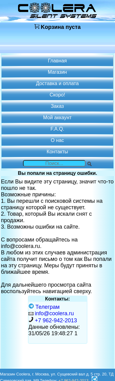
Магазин (57, 72)
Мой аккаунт (57, 117)
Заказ (57, 106)
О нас (57, 140)
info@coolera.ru (54, 313)
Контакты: (57, 298)
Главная (57, 60)
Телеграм (44, 307)
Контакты (57, 151)
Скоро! (57, 94)
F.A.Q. (57, 129)
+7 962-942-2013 (56, 320)
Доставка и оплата (57, 83)
